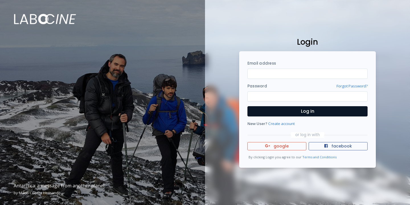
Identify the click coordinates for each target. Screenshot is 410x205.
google (277, 146)
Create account (281, 123)
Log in (307, 111)
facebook (338, 146)
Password (257, 86)
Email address (261, 63)
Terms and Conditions (319, 157)
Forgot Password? (352, 86)
